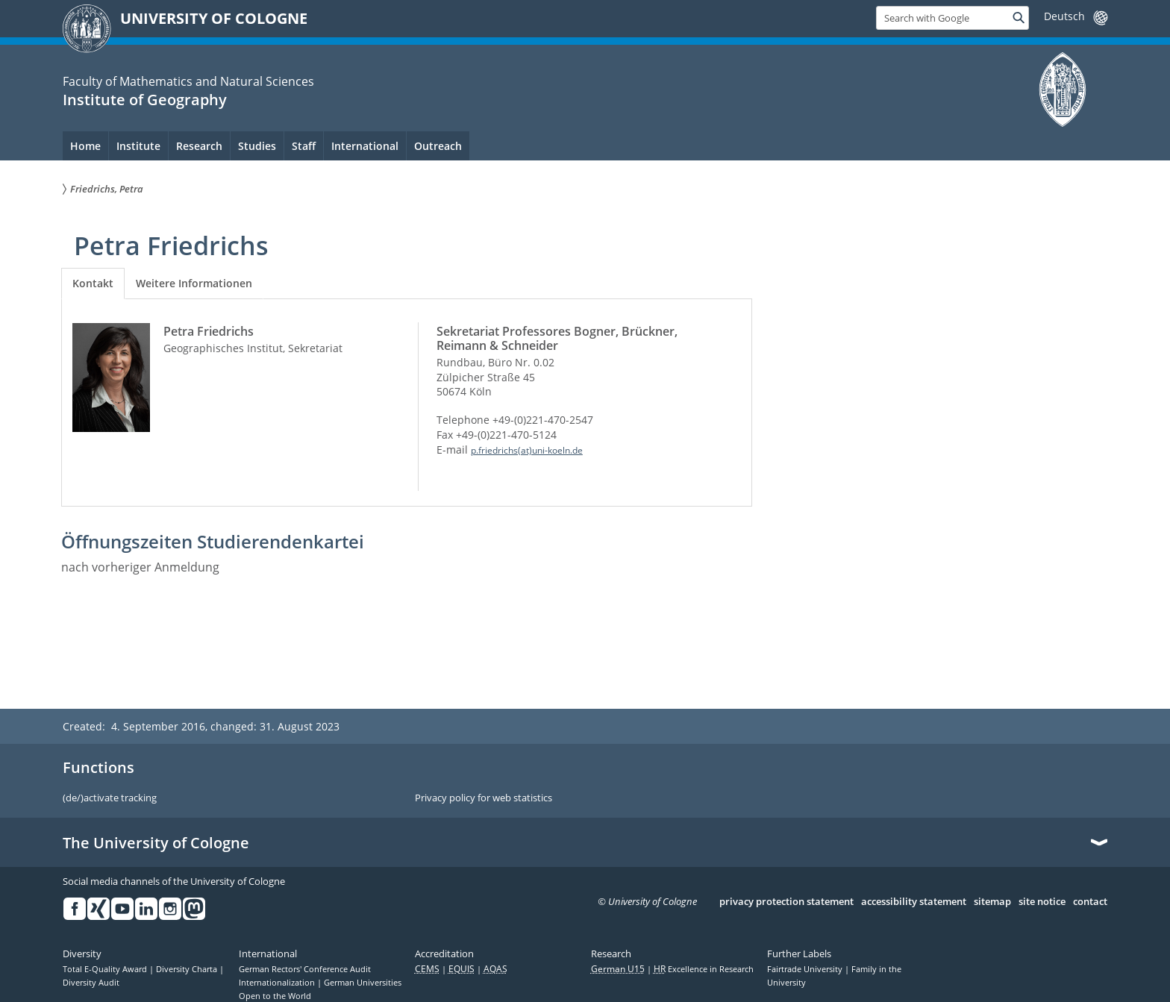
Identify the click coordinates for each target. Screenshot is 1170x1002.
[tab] (93, 283)
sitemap (992, 902)
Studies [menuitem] (257, 146)
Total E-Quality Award (106, 969)
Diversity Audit (91, 982)
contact (1090, 902)
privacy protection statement (786, 902)
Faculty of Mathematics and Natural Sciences (188, 81)
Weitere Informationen (194, 283)
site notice (1042, 902)
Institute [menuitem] (138, 146)
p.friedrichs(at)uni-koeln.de (527, 450)
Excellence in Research (704, 969)
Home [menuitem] (85, 146)
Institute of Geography (145, 100)
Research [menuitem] (199, 146)
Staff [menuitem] (304, 146)
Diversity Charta (187, 969)
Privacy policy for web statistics (483, 798)
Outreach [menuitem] (438, 146)
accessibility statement (913, 902)
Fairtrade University (806, 969)
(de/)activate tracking (110, 798)
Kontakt (92, 283)
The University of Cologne (156, 843)
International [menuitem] (364, 146)
